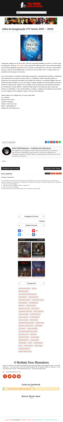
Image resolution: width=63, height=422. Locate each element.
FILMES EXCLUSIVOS (35, 314)
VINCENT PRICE (38, 345)
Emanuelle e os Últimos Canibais (38, 259)
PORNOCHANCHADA (23, 340)
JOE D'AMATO (22, 328)
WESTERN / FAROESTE (24, 348)
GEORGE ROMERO (34, 317)
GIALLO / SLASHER (23, 320)
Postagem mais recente (10, 168)
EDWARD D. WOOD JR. (24, 308)
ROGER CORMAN (35, 340)
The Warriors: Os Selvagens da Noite (24, 278)
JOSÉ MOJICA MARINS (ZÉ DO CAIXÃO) (28, 331)
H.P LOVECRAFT (34, 320)
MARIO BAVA (33, 334)
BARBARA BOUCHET (23, 291)
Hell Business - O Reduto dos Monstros (20, 389)
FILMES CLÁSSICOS (23, 317)
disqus (53, 173)
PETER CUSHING (35, 337)
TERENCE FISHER (38, 343)
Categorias (40, 239)
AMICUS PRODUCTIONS (24, 288)
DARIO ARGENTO (23, 302)
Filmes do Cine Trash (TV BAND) (38, 278)
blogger (47, 173)
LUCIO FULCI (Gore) (23, 334)
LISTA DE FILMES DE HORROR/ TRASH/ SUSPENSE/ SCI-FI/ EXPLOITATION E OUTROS (24, 259)
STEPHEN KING (22, 343)
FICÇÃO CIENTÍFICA (37, 31)
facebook (58, 173)
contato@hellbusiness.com (13, 371)
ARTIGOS (34, 288)
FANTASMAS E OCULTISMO (25, 311)
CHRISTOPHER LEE (33, 297)
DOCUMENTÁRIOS (33, 302)
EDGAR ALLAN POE (31, 305)
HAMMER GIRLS (40, 322)
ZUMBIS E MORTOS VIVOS (25, 351)
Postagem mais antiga (52, 168)
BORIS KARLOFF (23, 297)
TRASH (20, 345)
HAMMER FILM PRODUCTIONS (26, 322)
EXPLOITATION (35, 308)
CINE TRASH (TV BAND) (24, 300)
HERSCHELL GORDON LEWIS (26, 325)
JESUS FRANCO (38, 325)
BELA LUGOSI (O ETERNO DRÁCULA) (27, 294)
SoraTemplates (15, 420)
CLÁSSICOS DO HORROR (38, 300)
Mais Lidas (22, 239)
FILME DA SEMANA (48, 31)
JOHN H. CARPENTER (32, 328)
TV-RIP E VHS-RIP (28, 345)
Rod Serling (20, 65)
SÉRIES (56, 31)
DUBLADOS (21, 305)
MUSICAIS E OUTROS (24, 337)
